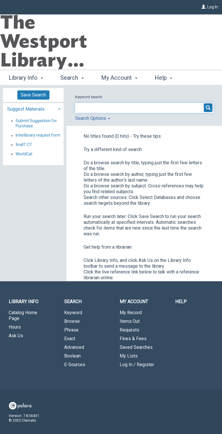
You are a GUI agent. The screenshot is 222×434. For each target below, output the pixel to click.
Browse (72, 321)
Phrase (71, 330)
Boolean (72, 356)
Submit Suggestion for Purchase (36, 123)
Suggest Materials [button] (26, 109)
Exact (69, 338)
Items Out (130, 321)
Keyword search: (89, 97)
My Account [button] (119, 76)
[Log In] (203, 7)
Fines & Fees (133, 338)
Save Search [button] (33, 95)
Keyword (73, 312)
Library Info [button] (26, 76)
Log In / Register (137, 364)
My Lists (129, 356)
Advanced (74, 347)
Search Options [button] (92, 118)
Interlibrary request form (38, 135)
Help (181, 301)
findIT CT (24, 144)
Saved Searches (136, 347)
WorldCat (24, 154)
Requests (129, 330)
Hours (15, 327)
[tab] (33, 108)
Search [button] (72, 76)
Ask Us (16, 335)
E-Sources (74, 364)
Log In (212, 7)
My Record (131, 312)
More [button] (166, 77)
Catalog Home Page (23, 315)
